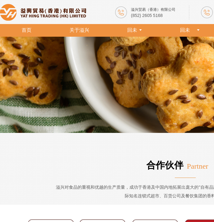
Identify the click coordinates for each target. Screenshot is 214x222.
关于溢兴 (79, 30)
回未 (132, 30)
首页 (26, 30)
